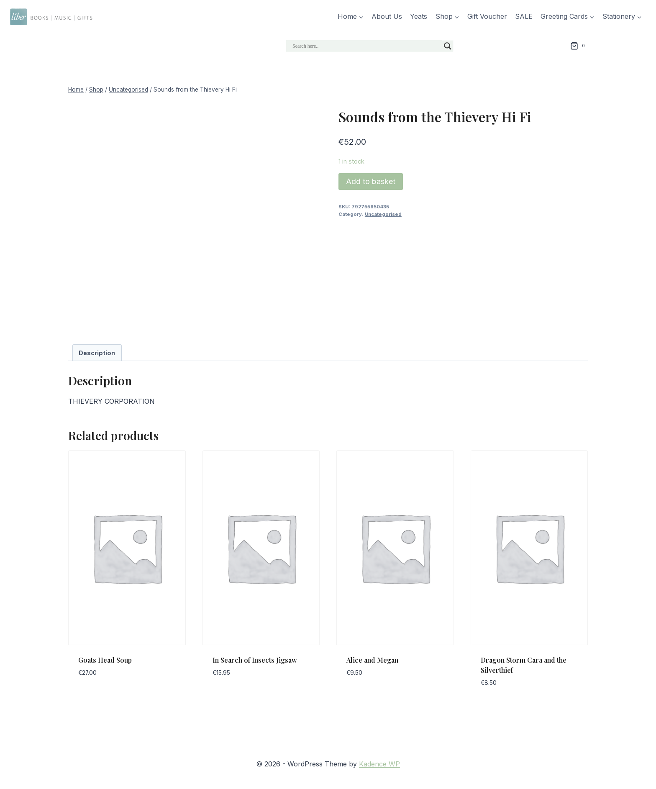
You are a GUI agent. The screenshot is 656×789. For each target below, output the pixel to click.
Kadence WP (379, 764)
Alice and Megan (372, 660)
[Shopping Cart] (579, 46)
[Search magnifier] (448, 46)
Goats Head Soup (105, 660)
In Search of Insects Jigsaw (255, 660)
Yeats (418, 16)
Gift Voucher (487, 16)
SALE (524, 16)
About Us (387, 16)
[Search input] (366, 46)
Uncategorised (383, 214)
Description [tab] (97, 352)
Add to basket (370, 181)
